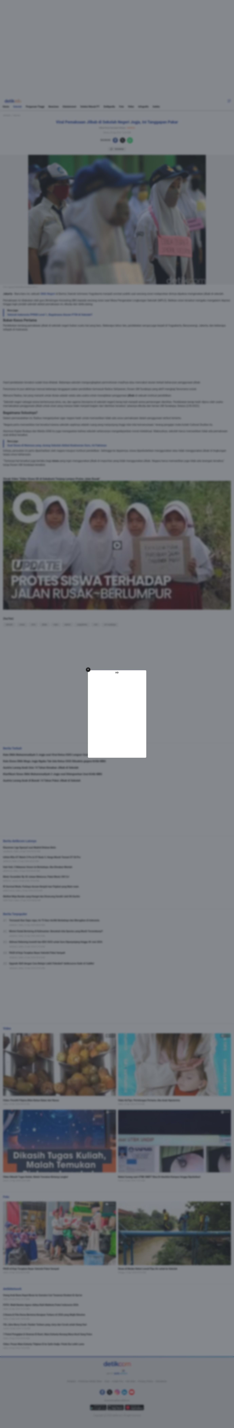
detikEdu (7, 115)
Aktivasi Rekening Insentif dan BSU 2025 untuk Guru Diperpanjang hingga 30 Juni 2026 (55, 942)
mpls (56, 624)
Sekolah (17, 106)
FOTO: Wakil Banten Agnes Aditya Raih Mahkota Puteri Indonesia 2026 (40, 1305)
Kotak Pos (117, 1381)
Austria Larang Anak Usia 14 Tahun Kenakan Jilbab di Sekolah (41, 767)
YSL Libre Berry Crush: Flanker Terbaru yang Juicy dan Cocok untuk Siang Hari (45, 1324)
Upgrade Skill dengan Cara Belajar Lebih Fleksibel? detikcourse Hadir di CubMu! (51, 963)
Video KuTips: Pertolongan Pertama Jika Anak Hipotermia (149, 1100)
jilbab (131, 395)
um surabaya (110, 624)
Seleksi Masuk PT (89, 106)
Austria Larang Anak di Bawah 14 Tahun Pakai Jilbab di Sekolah (41, 780)
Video (131, 106)
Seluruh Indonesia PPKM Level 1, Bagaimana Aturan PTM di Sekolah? (49, 314)
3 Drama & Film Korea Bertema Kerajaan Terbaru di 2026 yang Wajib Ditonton (44, 1314)
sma (33, 624)
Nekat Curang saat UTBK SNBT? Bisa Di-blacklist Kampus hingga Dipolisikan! (159, 1177)
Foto (121, 106)
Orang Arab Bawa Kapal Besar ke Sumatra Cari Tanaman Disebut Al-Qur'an (42, 1295)
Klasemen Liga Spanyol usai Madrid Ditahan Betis (29, 847)
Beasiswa (54, 106)
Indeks (156, 106)
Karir (107, 1381)
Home (6, 106)
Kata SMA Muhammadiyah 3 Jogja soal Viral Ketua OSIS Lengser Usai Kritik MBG (52, 754)
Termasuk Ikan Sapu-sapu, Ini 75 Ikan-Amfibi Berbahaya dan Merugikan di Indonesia (54, 920)
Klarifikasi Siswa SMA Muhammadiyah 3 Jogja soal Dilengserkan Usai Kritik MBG (52, 774)
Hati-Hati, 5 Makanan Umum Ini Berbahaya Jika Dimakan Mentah (37, 867)
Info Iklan (131, 1381)
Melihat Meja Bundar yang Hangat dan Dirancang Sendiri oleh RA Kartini (41, 896)
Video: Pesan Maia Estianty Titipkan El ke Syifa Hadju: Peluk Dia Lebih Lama (43, 1344)
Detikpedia (109, 106)
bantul (67, 624)
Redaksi (71, 1381)
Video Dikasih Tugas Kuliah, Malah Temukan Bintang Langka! (35, 1177)
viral (95, 624)
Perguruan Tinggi (35, 106)
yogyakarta (82, 624)
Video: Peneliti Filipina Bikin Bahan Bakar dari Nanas (31, 1100)
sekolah (9, 624)
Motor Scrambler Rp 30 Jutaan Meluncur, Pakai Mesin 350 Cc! (36, 876)
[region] (117, 43)
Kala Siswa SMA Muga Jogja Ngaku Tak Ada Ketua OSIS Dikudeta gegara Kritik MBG (54, 761)
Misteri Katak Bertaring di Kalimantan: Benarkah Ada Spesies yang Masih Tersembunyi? (56, 931)
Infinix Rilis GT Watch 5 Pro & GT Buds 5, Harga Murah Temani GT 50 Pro (42, 857)
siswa (55, 460)
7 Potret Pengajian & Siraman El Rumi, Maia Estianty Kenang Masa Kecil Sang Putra (47, 1334)
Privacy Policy (145, 1381)
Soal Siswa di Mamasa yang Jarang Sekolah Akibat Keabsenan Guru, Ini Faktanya (57, 445)
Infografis (143, 106)
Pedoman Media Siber (90, 1381)
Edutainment (69, 106)
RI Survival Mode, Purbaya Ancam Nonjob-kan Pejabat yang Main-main (41, 886)
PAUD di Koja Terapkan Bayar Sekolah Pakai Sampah (37, 952)
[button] (229, 101)
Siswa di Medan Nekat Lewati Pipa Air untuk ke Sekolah (147, 1268)
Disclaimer (161, 1381)
